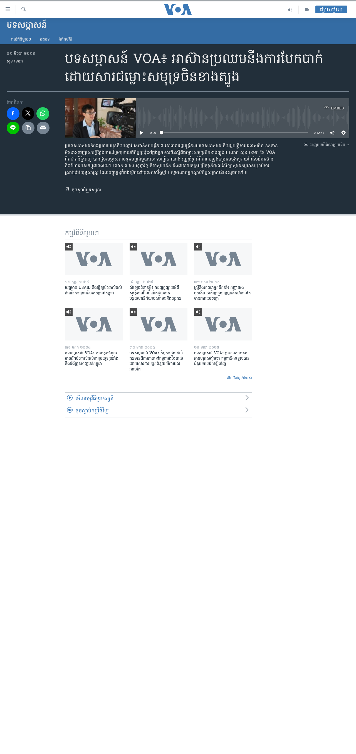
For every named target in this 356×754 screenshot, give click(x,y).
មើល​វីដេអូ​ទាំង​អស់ (239, 378)
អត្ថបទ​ (45, 39)
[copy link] (28, 128)
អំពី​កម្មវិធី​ (65, 39)
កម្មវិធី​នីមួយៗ (21, 39)
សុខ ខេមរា (15, 61)
